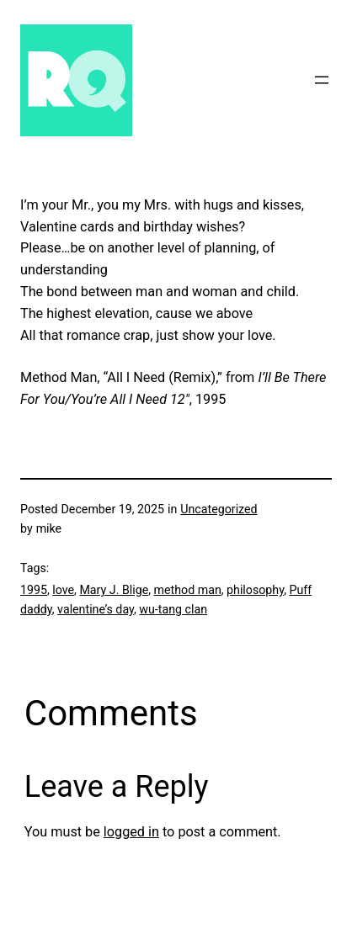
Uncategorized (218, 509)
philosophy (255, 590)
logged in (131, 832)
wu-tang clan (173, 609)
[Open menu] (322, 80)
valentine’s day (95, 609)
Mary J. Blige (113, 590)
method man (187, 590)
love (63, 590)
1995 (33, 590)
